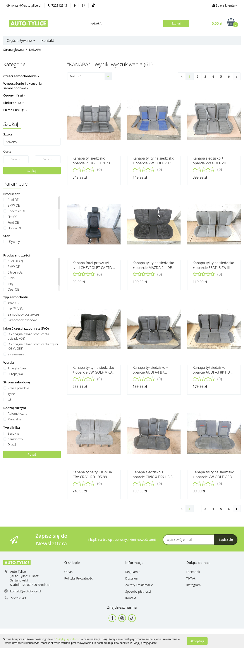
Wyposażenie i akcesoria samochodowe (22, 85)
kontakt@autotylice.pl (25, 591)
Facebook (193, 572)
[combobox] (89, 76)
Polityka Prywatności (78, 578)
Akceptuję (197, 641)
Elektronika (13, 102)
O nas (68, 572)
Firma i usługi (15, 110)
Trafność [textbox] (75, 76)
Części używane (21, 40)
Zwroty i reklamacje (139, 585)
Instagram (193, 585)
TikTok (191, 578)
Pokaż (32, 454)
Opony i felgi (14, 95)
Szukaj (32, 171)
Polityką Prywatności (67, 639)
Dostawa (131, 578)
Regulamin (132, 572)
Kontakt (47, 40)
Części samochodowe (21, 76)
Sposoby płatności (138, 591)
